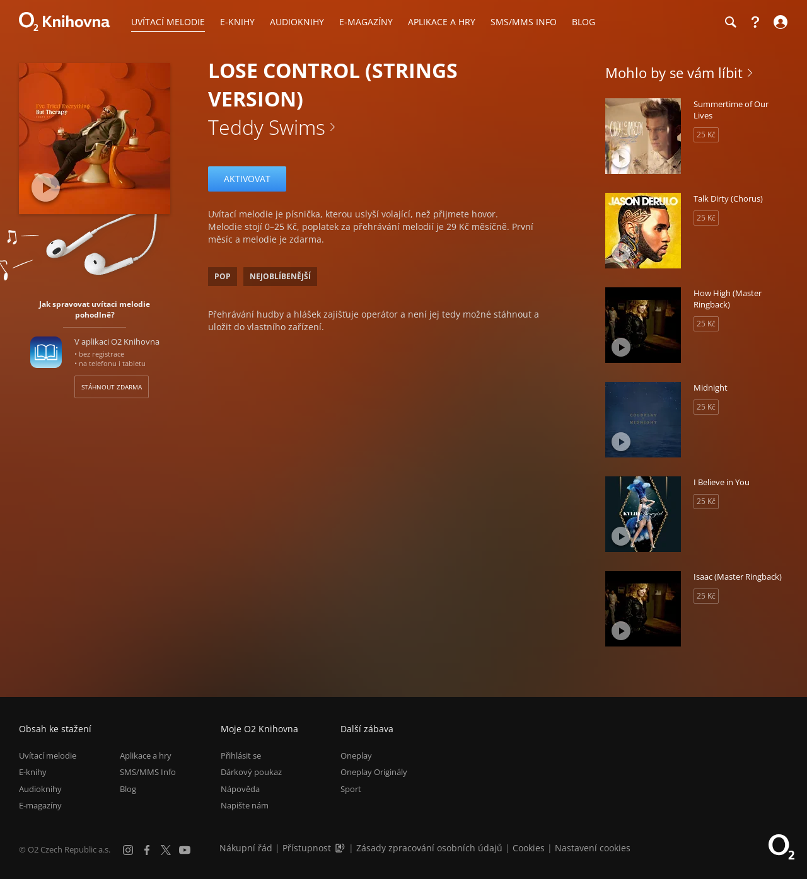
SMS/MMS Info (148, 772)
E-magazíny (40, 805)
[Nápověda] (755, 22)
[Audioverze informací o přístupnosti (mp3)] (341, 847)
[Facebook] (146, 850)
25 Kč (706, 134)
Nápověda (240, 789)
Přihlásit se (241, 755)
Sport (350, 789)
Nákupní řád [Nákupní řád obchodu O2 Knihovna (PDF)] (245, 848)
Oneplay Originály (373, 772)
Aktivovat (247, 179)
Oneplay (356, 755)
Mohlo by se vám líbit (674, 72)
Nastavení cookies (592, 848)
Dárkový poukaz (251, 772)
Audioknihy (40, 789)
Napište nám (245, 805)
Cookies (529, 848)
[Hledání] (730, 22)
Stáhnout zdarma (111, 386)
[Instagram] (128, 850)
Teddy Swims (266, 127)
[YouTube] (184, 850)
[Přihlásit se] (779, 22)
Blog (128, 789)
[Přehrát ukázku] (45, 187)
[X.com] (165, 850)
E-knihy (33, 772)
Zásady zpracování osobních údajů (429, 848)
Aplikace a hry (145, 755)
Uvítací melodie (47, 755)
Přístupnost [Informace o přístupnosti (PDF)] (306, 848)
